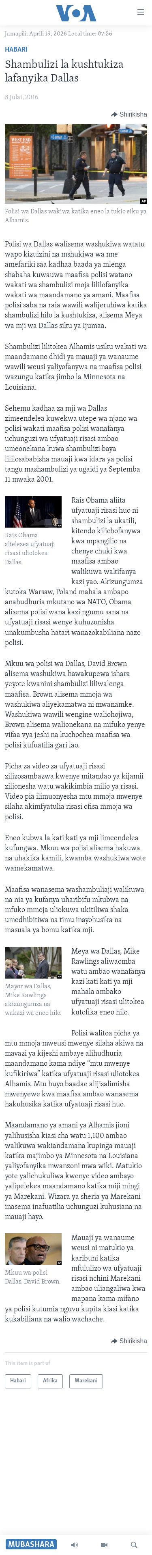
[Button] (129, 114)
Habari (16, 50)
